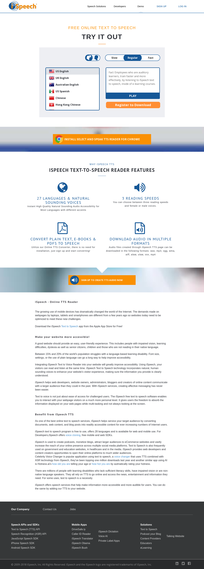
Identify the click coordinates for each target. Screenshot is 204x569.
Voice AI (103, 536)
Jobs (73, 509)
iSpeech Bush (79, 548)
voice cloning (73, 435)
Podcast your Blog (150, 534)
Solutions (146, 525)
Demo (140, 6)
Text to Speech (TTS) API (25, 529)
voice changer (122, 456)
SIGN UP (162, 6)
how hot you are (101, 464)
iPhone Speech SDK (22, 543)
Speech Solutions (96, 6)
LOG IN (182, 6)
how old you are (61, 464)
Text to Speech (69, 326)
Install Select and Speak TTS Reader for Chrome (97, 139)
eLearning (146, 548)
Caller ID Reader (81, 534)
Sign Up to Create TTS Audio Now (96, 280)
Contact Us (50, 509)
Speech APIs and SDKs (25, 525)
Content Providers (150, 538)
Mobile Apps (79, 525)
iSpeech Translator (82, 538)
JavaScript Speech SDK (24, 538)
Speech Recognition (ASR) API (28, 534)
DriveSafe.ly (78, 529)
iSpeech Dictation (108, 531)
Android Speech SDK (23, 548)
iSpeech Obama (81, 543)
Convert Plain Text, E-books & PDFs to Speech (63, 241)
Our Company (20, 509)
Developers (120, 6)
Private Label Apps (109, 541)
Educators (146, 543)
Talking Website (175, 536)
